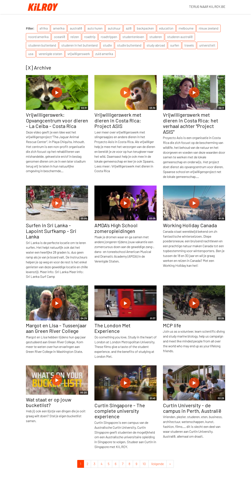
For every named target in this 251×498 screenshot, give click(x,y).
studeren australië (180, 37)
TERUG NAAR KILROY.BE (207, 6)
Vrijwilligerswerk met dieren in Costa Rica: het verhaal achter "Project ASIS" (190, 123)
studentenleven (133, 37)
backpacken (145, 28)
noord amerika (38, 37)
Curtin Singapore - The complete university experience (119, 411)
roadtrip (89, 37)
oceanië (59, 37)
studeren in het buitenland (79, 45)
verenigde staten (50, 54)
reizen (74, 37)
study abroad (156, 45)
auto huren (94, 28)
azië (129, 28)
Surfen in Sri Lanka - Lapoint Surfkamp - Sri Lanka (51, 231)
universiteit (207, 45)
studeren (155, 37)
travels (189, 45)
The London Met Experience (112, 328)
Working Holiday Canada (190, 225)
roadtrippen (109, 37)
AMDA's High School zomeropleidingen (115, 228)
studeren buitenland (42, 45)
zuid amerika (104, 54)
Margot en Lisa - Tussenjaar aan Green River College (56, 328)
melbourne (186, 28)
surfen (174, 45)
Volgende (157, 464)
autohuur (114, 28)
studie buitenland (129, 45)
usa (30, 54)
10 (144, 464)
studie (107, 45)
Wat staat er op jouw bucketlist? (48, 402)
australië (76, 28)
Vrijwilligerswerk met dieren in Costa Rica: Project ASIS (117, 120)
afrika (43, 28)
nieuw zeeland (208, 28)
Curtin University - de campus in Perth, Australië (192, 408)
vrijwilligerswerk (78, 54)
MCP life (172, 325)
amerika (59, 28)
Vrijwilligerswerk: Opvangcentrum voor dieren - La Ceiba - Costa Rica (57, 120)
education (166, 28)
